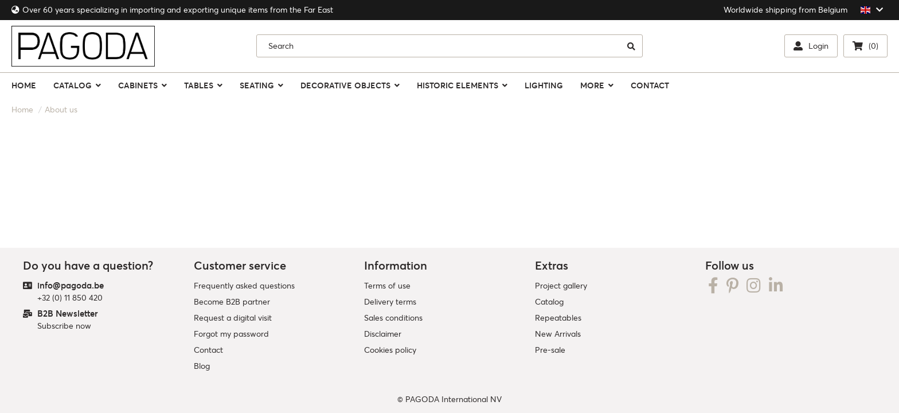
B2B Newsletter (67, 313)
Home (22, 109)
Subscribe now (64, 326)
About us (61, 109)
